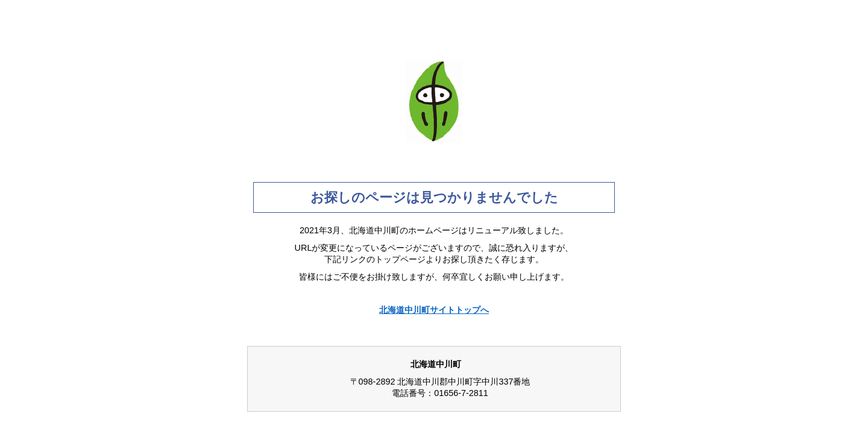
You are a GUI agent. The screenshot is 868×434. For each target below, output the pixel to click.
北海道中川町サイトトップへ (434, 310)
